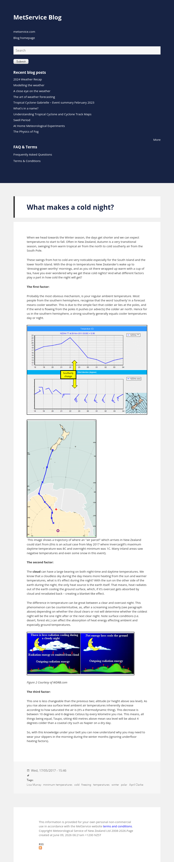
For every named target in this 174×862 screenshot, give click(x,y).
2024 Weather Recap (27, 79)
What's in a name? (25, 108)
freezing (86, 784)
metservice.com (24, 31)
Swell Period (21, 120)
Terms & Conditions (27, 161)
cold (76, 784)
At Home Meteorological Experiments (39, 126)
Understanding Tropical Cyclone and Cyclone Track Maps (52, 114)
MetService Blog (37, 17)
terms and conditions (117, 826)
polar (124, 784)
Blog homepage (24, 38)
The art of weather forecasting (34, 97)
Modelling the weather (28, 85)
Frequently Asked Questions (32, 154)
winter (115, 784)
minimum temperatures (57, 784)
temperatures (101, 784)
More (157, 140)
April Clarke (136, 784)
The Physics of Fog (26, 131)
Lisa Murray (34, 784)
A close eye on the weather (32, 91)
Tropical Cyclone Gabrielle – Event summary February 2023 (53, 102)
